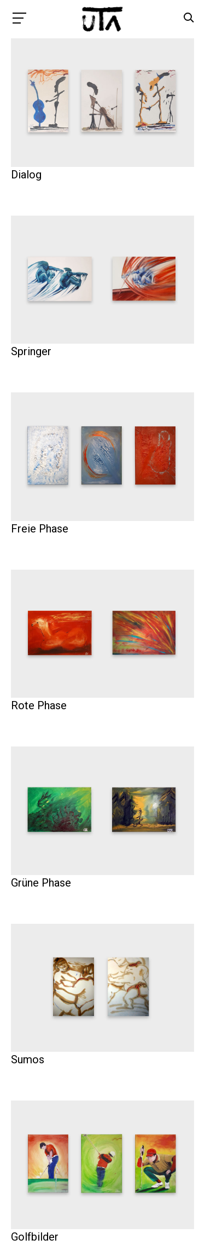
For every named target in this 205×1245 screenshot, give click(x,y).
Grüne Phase (41, 882)
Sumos (27, 1059)
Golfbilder (34, 1236)
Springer (31, 351)
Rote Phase (39, 705)
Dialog (26, 174)
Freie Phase (39, 528)
